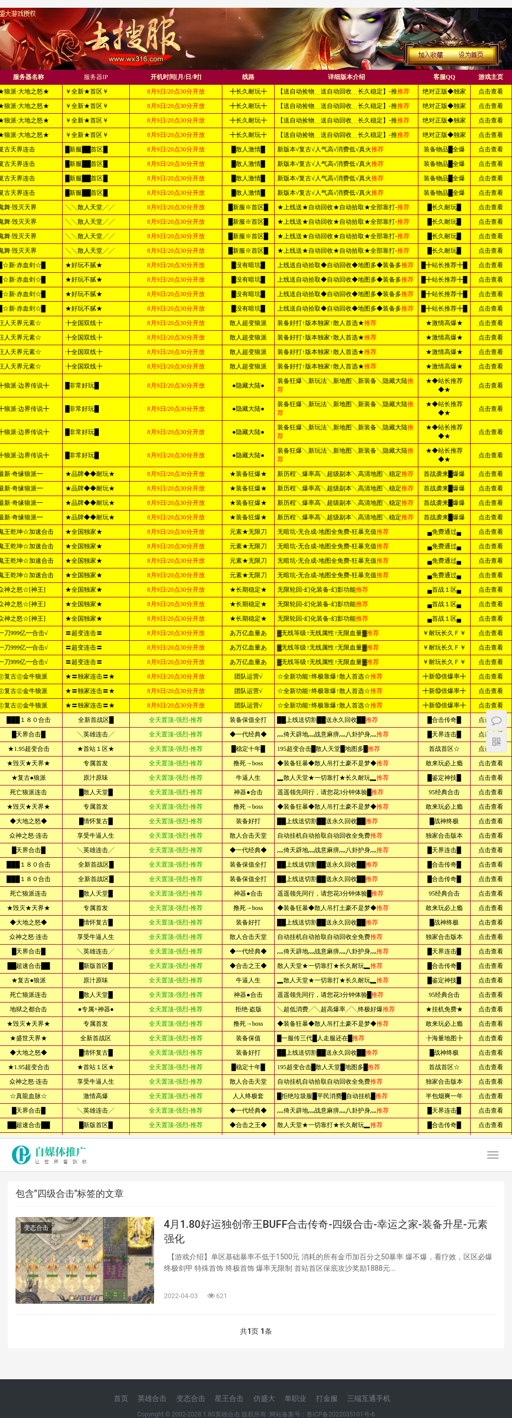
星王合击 (229, 1398)
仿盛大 (264, 1398)
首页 (121, 1398)
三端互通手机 (368, 1398)
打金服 (327, 1398)
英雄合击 (152, 1398)
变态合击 (36, 1227)
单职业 (295, 1398)
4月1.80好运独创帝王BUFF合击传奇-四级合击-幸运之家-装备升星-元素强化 (326, 1231)
